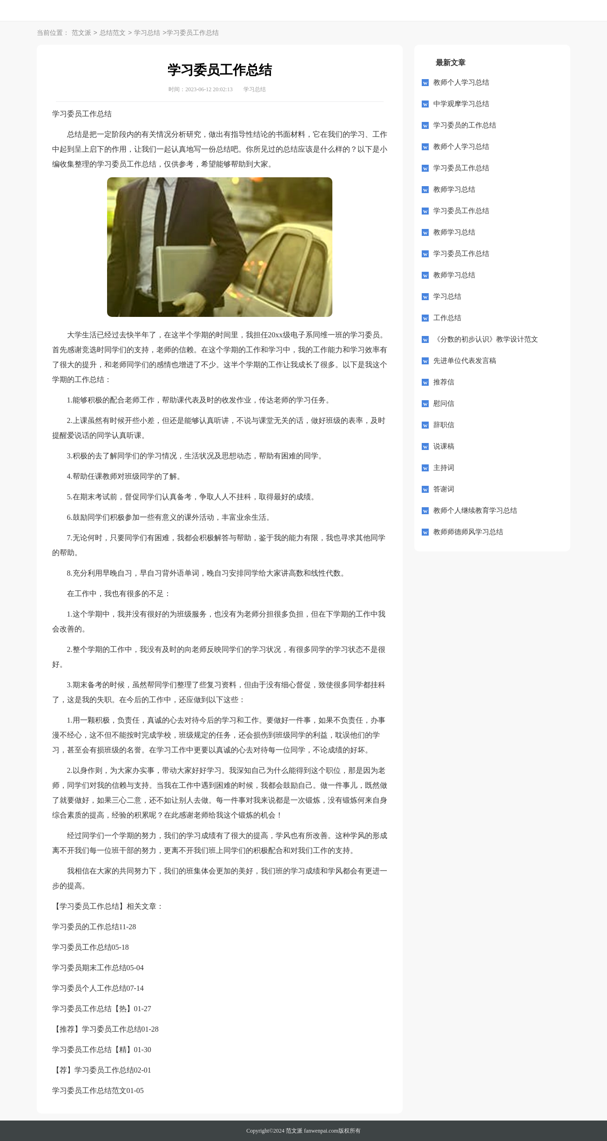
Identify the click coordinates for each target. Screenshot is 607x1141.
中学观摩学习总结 (461, 103)
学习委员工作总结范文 (89, 1090)
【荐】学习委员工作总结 (93, 1070)
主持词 (443, 467)
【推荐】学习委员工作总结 (97, 1029)
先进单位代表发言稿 (464, 360)
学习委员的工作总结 (85, 927)
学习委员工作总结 (82, 947)
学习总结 (147, 33)
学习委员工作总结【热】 (93, 1009)
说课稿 (443, 446)
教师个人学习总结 (461, 82)
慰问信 (443, 403)
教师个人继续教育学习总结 (475, 510)
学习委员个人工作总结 (89, 988)
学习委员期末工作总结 (89, 968)
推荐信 (443, 382)
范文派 (81, 33)
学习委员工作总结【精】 (93, 1050)
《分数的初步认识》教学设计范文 (485, 339)
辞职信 (443, 425)
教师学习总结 (454, 189)
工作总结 (447, 318)
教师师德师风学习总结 (468, 532)
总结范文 (113, 33)
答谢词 (443, 489)
